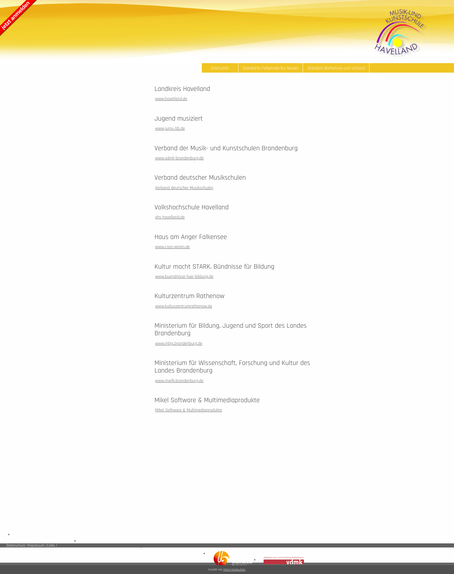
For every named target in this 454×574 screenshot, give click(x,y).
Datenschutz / (17, 545)
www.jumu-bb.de (170, 128)
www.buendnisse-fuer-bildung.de (184, 276)
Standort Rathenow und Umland (336, 68)
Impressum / (37, 545)
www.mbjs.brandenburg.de (178, 343)
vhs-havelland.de (170, 217)
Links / (52, 545)
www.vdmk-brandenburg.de (179, 158)
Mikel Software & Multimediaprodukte (188, 410)
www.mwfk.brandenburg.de (179, 381)
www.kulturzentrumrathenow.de (183, 306)
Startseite (220, 68)
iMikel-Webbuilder (234, 569)
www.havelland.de (171, 99)
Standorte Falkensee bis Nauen (271, 68)
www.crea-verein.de (172, 247)
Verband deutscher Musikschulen (184, 188)
